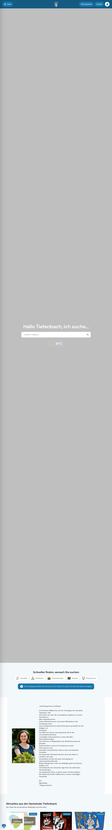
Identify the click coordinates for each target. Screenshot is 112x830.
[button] (4, 826)
